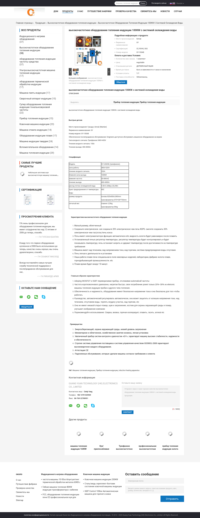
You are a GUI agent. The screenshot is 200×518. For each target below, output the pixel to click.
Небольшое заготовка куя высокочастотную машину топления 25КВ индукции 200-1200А (42, 175)
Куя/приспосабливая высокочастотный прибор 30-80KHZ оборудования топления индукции (101, 447)
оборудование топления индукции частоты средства (37, 60)
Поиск (142, 3)
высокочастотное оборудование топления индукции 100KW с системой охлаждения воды (86, 80)
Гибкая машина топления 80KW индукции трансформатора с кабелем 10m (60, 489)
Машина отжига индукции (33, 130)
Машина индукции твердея (33, 141)
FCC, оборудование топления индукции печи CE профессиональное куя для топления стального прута (61, 496)
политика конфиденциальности (36, 515)
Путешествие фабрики (99, 11)
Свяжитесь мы (148, 11)
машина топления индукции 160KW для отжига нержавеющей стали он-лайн (78, 447)
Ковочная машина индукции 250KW (101, 479)
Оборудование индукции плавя (35, 135)
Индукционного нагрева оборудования (32, 37)
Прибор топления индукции (34, 118)
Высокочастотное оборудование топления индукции (72, 23)
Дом (56, 11)
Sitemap (19, 500)
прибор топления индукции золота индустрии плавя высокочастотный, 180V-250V (170, 447)
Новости (165, 11)
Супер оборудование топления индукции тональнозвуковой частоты (35, 107)
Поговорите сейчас (159, 3)
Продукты (67, 11)
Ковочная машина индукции (34, 124)
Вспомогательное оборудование (36, 147)
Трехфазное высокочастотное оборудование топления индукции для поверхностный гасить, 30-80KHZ (124, 447)
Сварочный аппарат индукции (35, 98)
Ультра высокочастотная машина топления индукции (37, 71)
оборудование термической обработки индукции (34, 83)
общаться (120, 82)
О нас (80, 11)
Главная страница (24, 23)
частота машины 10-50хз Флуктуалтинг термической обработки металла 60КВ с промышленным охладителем (61, 481)
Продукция (40, 23)
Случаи (178, 11)
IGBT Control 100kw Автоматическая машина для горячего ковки (101, 492)
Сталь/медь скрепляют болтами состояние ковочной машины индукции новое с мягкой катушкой (103, 485)
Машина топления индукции (34, 153)
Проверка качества (126, 11)
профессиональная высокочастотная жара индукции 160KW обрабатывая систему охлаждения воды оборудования (147, 447)
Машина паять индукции (32, 93)
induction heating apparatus (129, 370)
